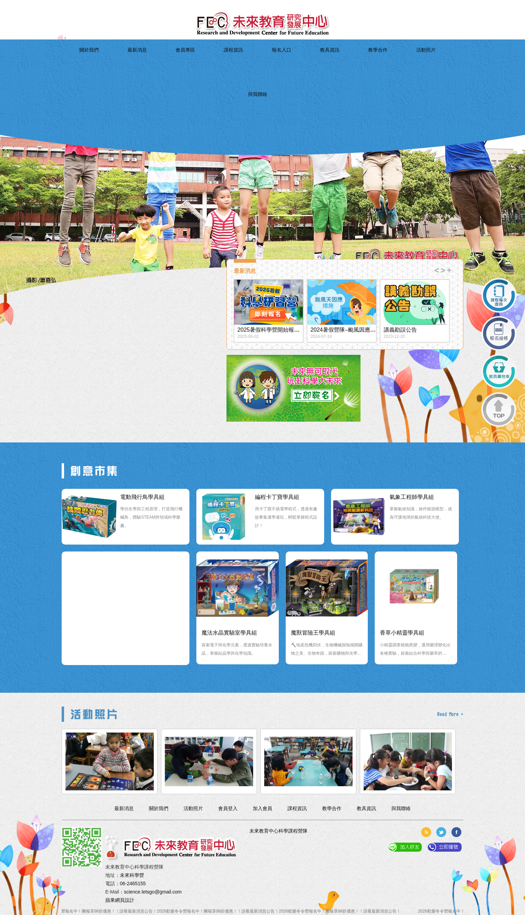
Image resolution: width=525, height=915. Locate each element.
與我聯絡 (399, 61)
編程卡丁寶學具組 (277, 497)
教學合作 (331, 61)
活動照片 (365, 61)
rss (426, 832)
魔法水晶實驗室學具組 (229, 633)
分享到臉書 (456, 832)
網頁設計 (124, 900)
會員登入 (90, 5)
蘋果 (110, 900)
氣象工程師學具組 (412, 497)
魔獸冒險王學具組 (313, 633)
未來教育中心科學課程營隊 (278, 831)
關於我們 (125, 61)
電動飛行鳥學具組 (142, 497)
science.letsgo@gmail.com (153, 892)
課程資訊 (228, 61)
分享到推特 (441, 832)
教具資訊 (296, 61)
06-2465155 (133, 883)
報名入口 (262, 61)
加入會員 (111, 5)
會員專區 (194, 61)
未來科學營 (132, 875)
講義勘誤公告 (400, 330)
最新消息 (160, 61)
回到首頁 (70, 5)
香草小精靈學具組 (402, 633)
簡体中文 (132, 5)
